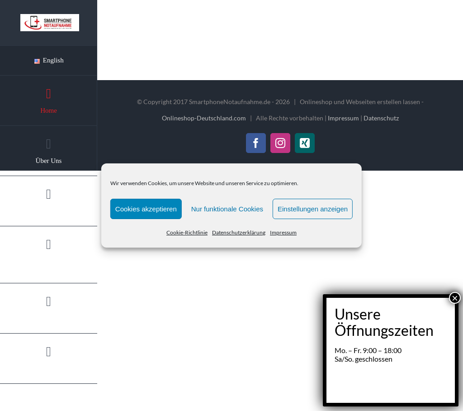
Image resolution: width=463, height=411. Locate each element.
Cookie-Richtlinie (187, 232)
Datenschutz (381, 118)
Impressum (283, 232)
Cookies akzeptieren (146, 209)
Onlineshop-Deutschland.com (204, 118)
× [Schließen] (455, 213)
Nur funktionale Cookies (227, 209)
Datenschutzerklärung (238, 232)
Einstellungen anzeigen (313, 209)
